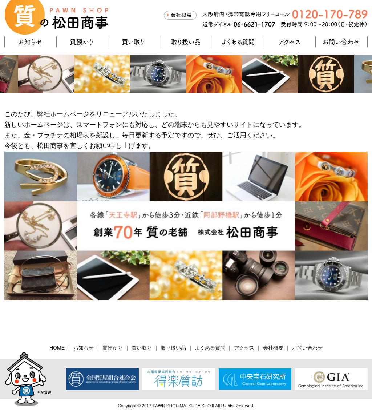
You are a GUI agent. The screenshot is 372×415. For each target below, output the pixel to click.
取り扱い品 (186, 41)
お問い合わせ (341, 41)
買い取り (134, 41)
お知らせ (30, 41)
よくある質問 (238, 41)
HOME (57, 348)
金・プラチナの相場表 (56, 135)
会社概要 (180, 15)
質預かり (82, 41)
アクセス (290, 41)
